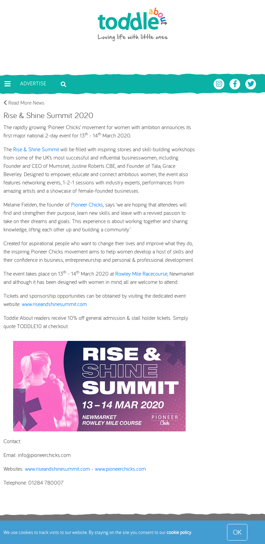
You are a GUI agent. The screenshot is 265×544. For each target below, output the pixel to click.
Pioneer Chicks (87, 204)
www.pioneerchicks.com (120, 468)
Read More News (24, 102)
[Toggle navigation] (7, 84)
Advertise (33, 83)
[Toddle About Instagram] (220, 83)
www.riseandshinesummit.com (54, 303)
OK (237, 532)
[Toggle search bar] (63, 83)
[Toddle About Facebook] (236, 83)
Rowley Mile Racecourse (141, 273)
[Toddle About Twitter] (251, 83)
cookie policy (179, 532)
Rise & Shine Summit (36, 149)
